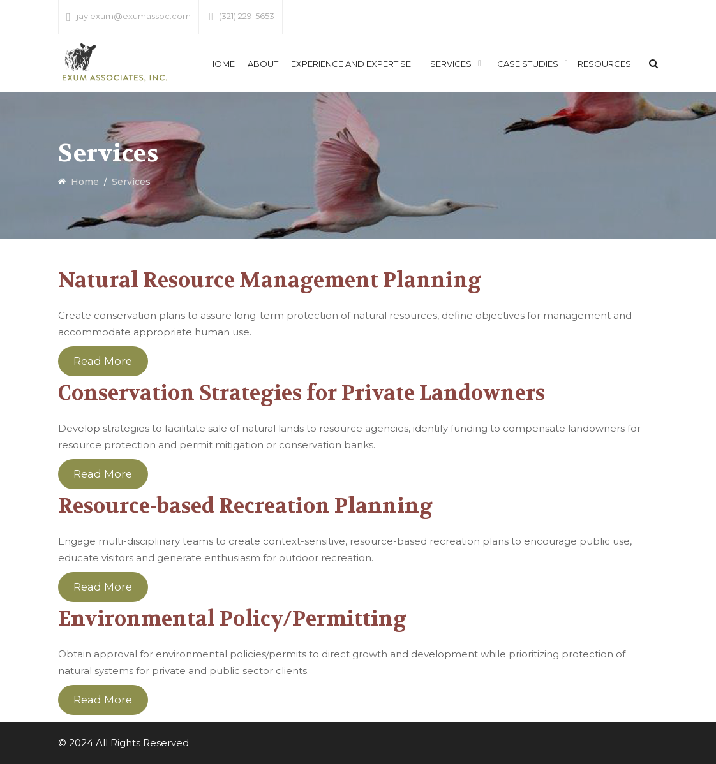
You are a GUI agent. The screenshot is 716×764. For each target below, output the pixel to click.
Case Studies (527, 64)
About (263, 64)
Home (221, 64)
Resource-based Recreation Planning (245, 506)
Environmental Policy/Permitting (232, 619)
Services (451, 64)
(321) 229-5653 (246, 16)
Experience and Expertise (351, 64)
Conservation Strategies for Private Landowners (301, 393)
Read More (102, 361)
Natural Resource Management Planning (269, 280)
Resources (604, 64)
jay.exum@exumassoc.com (134, 16)
